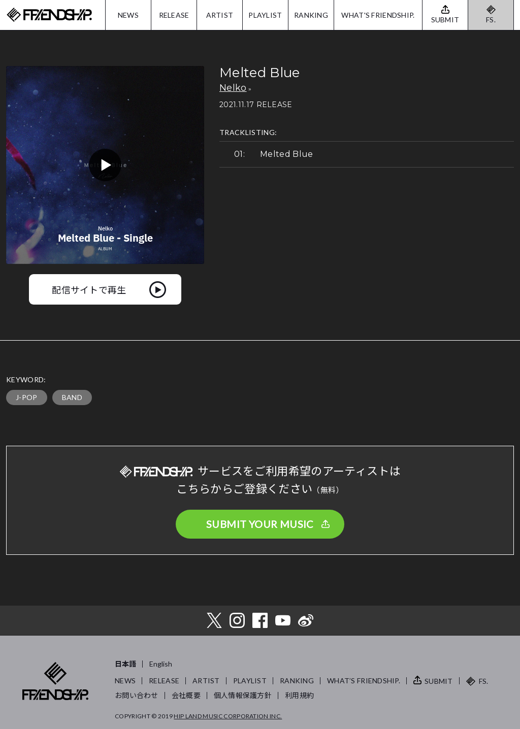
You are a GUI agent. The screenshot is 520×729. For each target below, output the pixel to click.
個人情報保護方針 (243, 695)
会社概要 (186, 695)
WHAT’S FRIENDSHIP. (363, 680)
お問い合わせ (136, 695)
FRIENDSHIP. (49, 15)
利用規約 (299, 695)
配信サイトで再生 (89, 289)
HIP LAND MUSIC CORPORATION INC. (228, 716)
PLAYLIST (265, 15)
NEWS (128, 15)
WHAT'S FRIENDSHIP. (377, 15)
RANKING (311, 15)
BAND (72, 397)
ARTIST (220, 15)
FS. (491, 19)
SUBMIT (439, 681)
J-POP (27, 397)
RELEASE (174, 15)
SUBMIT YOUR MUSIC (260, 524)
